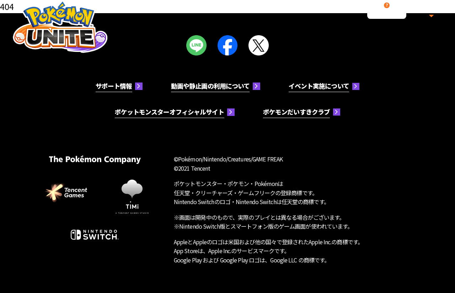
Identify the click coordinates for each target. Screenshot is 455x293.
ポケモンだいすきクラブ (296, 111)
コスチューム (212, 12)
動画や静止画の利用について (210, 85)
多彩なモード (299, 12)
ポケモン (170, 12)
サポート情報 (114, 85)
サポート (387, 16)
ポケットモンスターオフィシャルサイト (169, 111)
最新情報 (343, 12)
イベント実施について (319, 85)
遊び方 (126, 12)
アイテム (256, 12)
